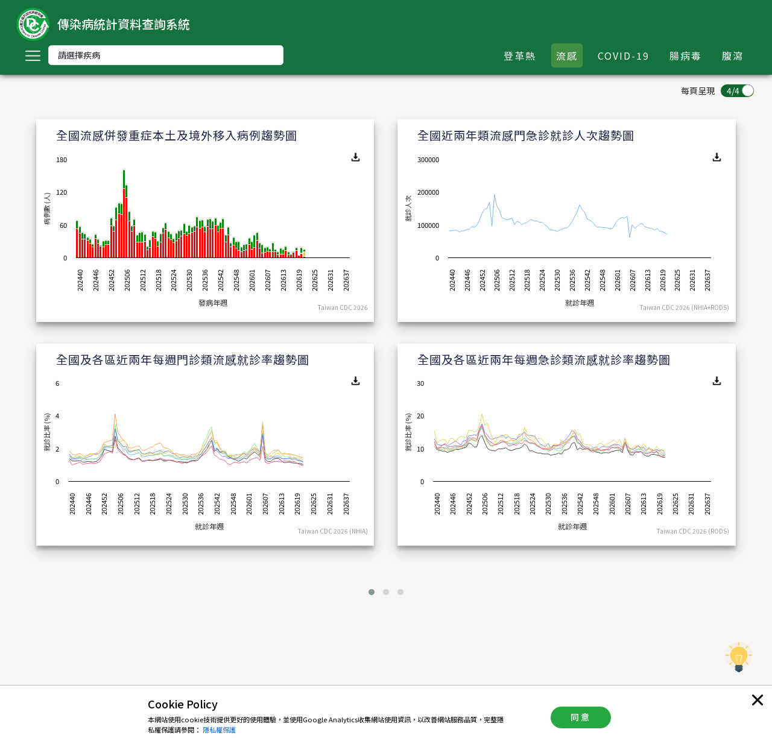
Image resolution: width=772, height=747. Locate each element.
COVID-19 (624, 55)
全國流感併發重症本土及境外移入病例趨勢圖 (176, 135)
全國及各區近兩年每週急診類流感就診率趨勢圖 (544, 359)
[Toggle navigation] (32, 55)
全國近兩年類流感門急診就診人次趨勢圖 (525, 135)
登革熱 (520, 55)
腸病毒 (685, 55)
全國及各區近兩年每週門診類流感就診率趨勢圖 (182, 359)
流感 (567, 55)
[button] (371, 592)
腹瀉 (733, 55)
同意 (581, 717)
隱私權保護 (219, 729)
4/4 (733, 90)
